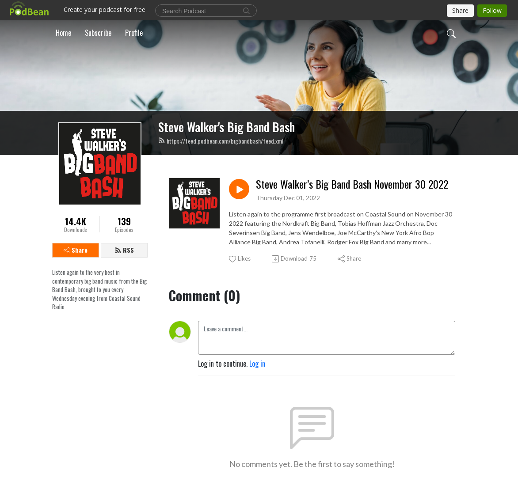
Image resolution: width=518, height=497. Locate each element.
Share (76, 249)
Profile (134, 32)
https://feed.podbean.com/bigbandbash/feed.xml (220, 140)
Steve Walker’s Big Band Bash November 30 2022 (352, 184)
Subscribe (98, 32)
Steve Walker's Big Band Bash (226, 127)
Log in (257, 363)
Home (63, 32)
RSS (124, 249)
